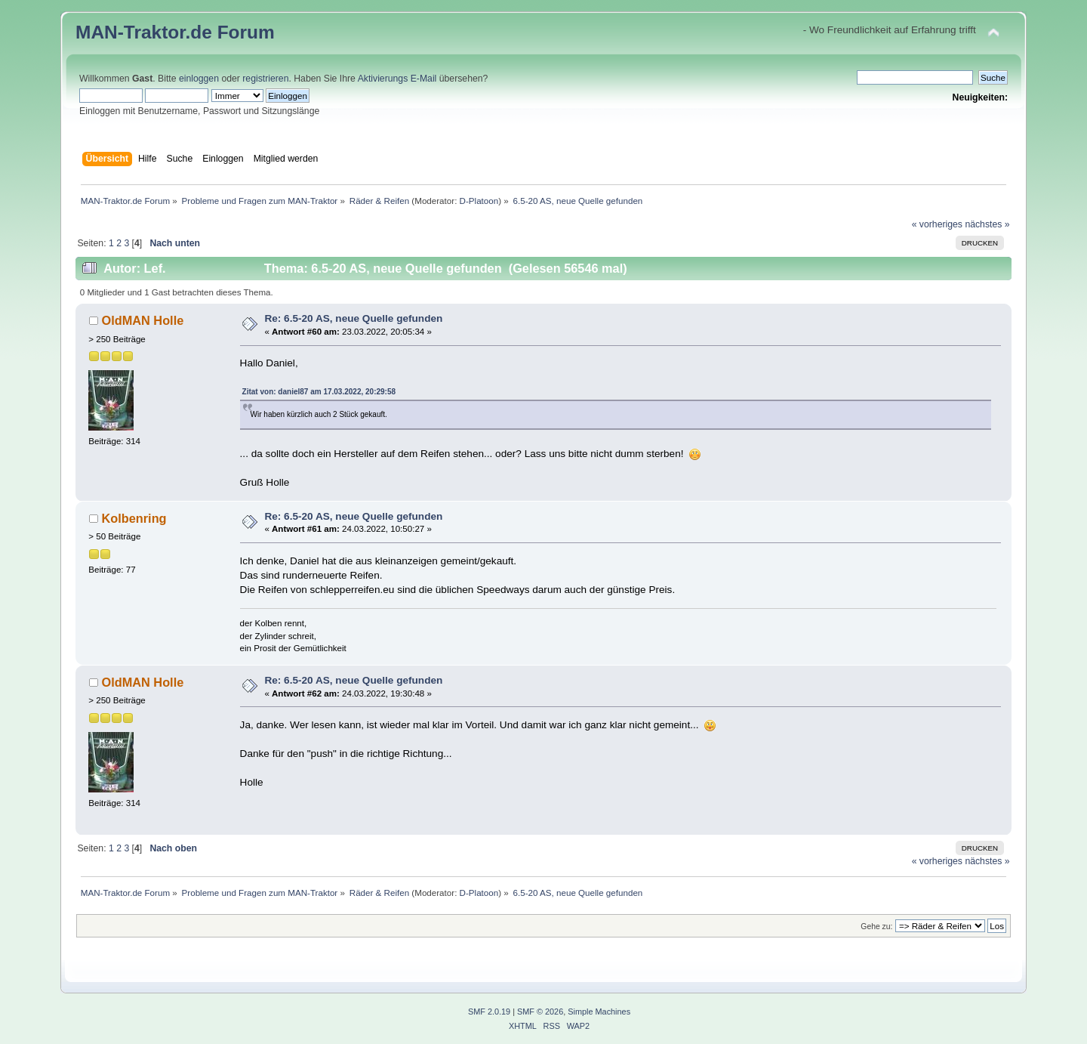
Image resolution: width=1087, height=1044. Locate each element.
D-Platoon (479, 200)
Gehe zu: (876, 926)
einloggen (199, 78)
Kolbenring (133, 518)
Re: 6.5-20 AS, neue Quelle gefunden (353, 318)
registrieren (265, 78)
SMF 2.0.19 (489, 1011)
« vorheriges (937, 224)
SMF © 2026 (540, 1011)
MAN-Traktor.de (143, 32)
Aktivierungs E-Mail (397, 78)
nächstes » (987, 224)
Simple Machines (599, 1011)
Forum (246, 32)
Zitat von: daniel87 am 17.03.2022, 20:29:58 (319, 392)
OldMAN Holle (142, 320)
